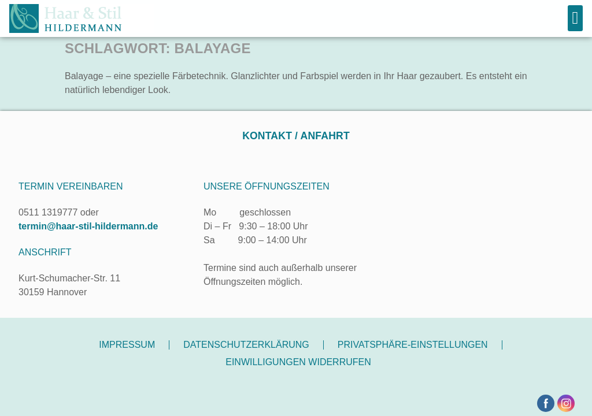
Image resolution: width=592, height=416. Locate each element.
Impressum (127, 345)
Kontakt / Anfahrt (296, 136)
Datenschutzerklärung (246, 345)
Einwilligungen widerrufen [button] (298, 362)
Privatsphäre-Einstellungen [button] (413, 345)
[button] (575, 18)
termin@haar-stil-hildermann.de (88, 226)
